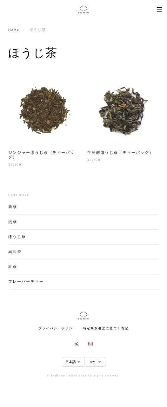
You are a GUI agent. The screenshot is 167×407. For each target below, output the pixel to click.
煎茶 (12, 221)
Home (13, 30)
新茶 (12, 206)
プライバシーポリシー (57, 328)
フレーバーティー (25, 281)
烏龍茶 (15, 251)
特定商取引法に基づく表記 (106, 328)
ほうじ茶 (17, 236)
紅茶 (12, 266)
